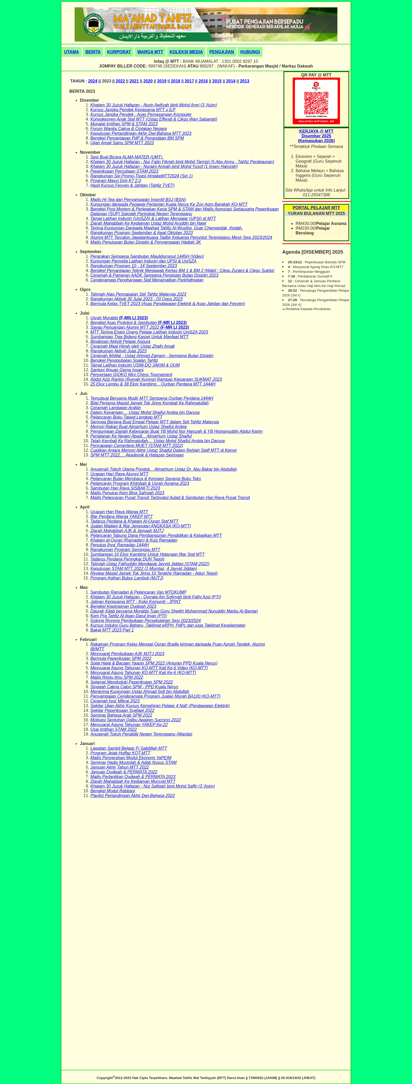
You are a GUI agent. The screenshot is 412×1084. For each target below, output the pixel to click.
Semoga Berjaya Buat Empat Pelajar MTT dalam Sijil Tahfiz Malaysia (154, 422)
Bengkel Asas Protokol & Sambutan (124, 322)
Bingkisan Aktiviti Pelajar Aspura (120, 341)
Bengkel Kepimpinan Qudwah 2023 (123, 606)
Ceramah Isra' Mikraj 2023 (115, 701)
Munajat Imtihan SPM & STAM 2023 (124, 124)
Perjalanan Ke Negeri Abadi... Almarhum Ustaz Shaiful (141, 436)
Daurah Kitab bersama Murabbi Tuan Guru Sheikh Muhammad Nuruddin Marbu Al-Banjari (174, 611)
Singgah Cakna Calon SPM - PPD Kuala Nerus (134, 687)
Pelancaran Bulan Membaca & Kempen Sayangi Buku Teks (145, 478)
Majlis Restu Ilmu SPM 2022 (116, 677)
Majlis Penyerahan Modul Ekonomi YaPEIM (130, 758)
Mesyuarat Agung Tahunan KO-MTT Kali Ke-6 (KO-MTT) (143, 672)
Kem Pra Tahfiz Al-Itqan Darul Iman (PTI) (128, 616)
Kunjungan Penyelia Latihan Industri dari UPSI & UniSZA (143, 261)
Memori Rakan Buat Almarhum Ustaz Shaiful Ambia (138, 426)
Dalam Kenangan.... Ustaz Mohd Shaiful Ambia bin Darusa (145, 412)
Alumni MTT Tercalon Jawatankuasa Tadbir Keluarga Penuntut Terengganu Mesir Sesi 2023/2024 (181, 237)
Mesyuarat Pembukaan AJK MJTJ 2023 (127, 653)
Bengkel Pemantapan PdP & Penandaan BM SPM (137, 138)
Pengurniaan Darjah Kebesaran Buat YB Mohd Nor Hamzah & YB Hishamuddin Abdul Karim (176, 431)
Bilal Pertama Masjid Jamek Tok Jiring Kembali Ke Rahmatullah (149, 403)
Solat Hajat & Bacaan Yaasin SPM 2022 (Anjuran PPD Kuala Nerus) (153, 663)
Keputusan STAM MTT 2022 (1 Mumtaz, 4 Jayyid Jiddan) (143, 568)
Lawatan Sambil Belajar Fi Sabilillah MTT (128, 748)
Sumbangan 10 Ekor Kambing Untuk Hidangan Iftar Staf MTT (147, 554)
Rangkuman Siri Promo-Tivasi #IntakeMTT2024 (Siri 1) (141, 176)
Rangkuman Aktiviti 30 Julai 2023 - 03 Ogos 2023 (136, 299)
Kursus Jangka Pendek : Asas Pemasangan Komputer (141, 114)
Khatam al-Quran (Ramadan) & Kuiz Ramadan (133, 540)
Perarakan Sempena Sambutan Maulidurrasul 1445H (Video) (147, 256)
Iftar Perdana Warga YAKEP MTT (121, 516)
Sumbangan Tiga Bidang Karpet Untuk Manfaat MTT (139, 337)
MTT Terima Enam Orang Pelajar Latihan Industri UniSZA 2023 (149, 332)
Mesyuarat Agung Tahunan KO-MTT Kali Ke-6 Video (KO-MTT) (149, 668)
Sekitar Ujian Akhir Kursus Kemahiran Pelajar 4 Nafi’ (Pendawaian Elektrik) (160, 705)
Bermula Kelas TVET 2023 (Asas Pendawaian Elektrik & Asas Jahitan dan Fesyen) (167, 303)
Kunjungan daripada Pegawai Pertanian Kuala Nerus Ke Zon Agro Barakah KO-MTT (169, 204)
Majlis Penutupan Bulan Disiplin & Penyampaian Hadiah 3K (145, 242)
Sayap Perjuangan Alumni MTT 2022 (125, 327)
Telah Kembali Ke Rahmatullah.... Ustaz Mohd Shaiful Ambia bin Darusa (157, 441)
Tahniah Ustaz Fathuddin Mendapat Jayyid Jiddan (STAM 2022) (149, 564)
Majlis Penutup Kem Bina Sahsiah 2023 (127, 493)
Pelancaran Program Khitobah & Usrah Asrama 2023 (139, 483)
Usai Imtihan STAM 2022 (113, 729)
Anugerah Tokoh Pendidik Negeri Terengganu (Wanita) (141, 734)
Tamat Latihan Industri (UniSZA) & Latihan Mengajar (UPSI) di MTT (153, 218)
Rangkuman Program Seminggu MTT (125, 549)
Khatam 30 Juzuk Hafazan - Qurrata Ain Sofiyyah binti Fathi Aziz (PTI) (155, 597)
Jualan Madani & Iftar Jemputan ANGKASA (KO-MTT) (140, 526)
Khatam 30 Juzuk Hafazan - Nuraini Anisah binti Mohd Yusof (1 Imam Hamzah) (164, 166)
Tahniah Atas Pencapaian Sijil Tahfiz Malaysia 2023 (138, 294)
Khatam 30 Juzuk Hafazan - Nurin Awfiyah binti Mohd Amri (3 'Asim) (153, 105)
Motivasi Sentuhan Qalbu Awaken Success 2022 (135, 720)
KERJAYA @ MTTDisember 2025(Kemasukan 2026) (316, 136)
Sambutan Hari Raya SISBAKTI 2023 (125, 488)
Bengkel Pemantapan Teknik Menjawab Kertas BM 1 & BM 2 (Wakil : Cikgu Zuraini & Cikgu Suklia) (182, 270)
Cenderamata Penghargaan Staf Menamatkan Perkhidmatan (146, 280)
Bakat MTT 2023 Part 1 (112, 630)
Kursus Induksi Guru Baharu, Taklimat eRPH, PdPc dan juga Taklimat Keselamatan (167, 625)
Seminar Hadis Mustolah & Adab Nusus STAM (133, 762)
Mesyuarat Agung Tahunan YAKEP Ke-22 (129, 724)
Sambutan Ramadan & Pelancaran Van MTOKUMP (138, 592)
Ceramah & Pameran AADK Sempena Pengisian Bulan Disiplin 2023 (154, 275)
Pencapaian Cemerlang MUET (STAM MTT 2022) (136, 445)
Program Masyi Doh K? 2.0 (115, 180)
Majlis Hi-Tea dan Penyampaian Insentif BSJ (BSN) (138, 199)
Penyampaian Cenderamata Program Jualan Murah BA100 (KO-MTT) (155, 696)
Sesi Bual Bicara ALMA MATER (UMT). (126, 157)
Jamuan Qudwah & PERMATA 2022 (123, 772)
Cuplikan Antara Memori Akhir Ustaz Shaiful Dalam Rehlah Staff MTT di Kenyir (163, 450)
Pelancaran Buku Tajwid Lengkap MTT (126, 417)
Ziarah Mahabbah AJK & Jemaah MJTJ (127, 530)
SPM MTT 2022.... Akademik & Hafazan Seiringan (137, 455)
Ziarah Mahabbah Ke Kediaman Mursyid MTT (133, 781)
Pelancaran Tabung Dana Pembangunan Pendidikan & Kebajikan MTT (156, 535)
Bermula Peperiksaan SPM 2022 (120, 658)
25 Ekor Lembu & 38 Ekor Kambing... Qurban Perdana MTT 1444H (152, 384)
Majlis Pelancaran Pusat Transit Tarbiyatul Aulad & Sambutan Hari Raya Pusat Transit (170, 497)
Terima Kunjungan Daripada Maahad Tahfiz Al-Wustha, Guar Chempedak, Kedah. (166, 228)
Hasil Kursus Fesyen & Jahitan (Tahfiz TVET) (132, 185)
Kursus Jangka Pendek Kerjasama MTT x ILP (133, 109)
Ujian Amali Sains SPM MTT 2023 (122, 143)
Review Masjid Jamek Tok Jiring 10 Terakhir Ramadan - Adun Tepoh (154, 573)
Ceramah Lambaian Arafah (115, 407)
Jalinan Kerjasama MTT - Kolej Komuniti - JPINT (135, 601)
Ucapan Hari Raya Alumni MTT (119, 474)
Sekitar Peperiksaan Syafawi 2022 (122, 710)
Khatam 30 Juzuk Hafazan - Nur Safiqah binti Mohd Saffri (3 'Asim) (152, 786)
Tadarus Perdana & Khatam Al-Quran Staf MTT (134, 521)
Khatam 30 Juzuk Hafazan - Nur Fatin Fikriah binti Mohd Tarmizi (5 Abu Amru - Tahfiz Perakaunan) (182, 162)
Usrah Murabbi (104, 318)
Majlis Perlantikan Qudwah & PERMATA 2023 (132, 776)
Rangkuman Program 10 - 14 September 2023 (133, 266)
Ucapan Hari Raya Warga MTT (119, 512)
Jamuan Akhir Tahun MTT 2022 (119, 767)
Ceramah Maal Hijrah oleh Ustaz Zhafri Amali (132, 346)
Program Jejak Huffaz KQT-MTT (120, 753)
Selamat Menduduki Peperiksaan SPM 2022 (131, 682)
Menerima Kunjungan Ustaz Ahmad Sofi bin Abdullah (139, 691)
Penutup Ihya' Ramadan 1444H (119, 545)
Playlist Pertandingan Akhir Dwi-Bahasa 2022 (132, 795)
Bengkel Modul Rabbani (112, 791)
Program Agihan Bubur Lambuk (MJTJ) (126, 578)
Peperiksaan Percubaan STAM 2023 (124, 171)
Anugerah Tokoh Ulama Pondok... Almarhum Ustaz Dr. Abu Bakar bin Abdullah (163, 469)
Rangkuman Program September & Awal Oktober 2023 (141, 232)
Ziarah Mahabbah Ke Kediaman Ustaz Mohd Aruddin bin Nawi (148, 223)
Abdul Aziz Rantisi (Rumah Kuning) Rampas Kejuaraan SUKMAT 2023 (156, 379)
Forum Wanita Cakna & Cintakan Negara (128, 128)
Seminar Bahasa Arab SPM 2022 (121, 715)
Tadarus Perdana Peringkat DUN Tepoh (127, 559)
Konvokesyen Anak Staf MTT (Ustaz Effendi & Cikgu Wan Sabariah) (153, 119)
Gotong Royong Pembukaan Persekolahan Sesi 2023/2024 (145, 620)
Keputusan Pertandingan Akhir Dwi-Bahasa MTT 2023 (141, 133)
